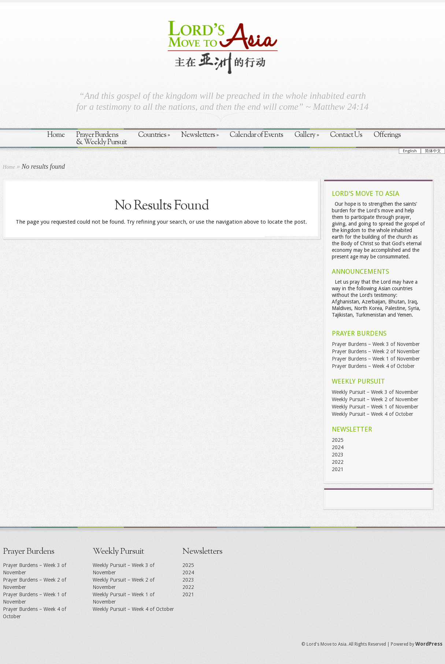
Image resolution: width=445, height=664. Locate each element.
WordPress (428, 644)
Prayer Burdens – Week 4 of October (373, 366)
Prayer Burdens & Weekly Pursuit (101, 139)
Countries (154, 135)
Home (56, 135)
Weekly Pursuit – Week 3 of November (375, 392)
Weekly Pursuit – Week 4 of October (372, 414)
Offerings (387, 135)
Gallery (306, 135)
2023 (338, 455)
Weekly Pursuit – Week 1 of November (375, 407)
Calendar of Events (256, 135)
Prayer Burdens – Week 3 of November (376, 344)
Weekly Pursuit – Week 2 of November (375, 399)
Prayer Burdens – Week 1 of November (376, 359)
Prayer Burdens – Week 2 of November (376, 351)
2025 (338, 440)
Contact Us (346, 135)
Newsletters (199, 135)
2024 (338, 447)
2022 (338, 462)
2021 (338, 469)
